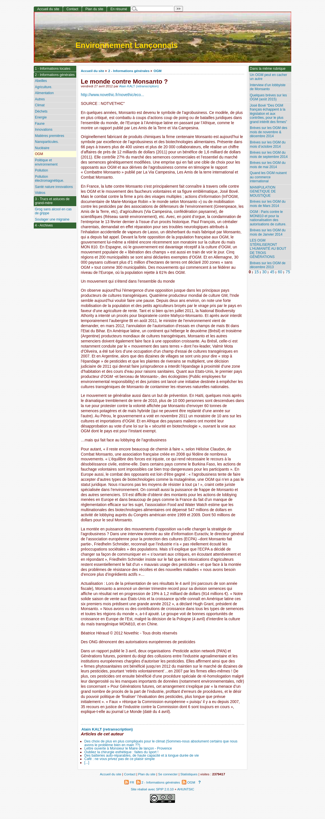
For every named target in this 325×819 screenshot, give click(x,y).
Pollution (41, 170)
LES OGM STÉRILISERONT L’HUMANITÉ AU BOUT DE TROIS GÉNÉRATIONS (268, 248)
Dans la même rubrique (268, 69)
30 (264, 272)
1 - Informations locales (52, 69)
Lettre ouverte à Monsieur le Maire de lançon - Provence (128, 748)
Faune (40, 124)
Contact (72, 9)
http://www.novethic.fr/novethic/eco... (112, 95)
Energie (41, 117)
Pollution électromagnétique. (49, 179)
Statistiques (188, 774)
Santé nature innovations (54, 187)
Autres (40, 99)
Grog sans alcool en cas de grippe (53, 211)
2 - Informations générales (128, 71)
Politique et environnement (46, 162)
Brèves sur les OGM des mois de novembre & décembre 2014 (268, 132)
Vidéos (40, 193)
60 (280, 272)
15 (256, 272)
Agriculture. (43, 87)
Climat (40, 105)
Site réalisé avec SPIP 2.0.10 (152, 789)
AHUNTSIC (185, 789)
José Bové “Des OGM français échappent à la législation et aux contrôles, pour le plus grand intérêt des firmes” (268, 113)
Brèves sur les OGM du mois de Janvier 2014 (268, 232)
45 (272, 272)
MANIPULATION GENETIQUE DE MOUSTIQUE (263, 191)
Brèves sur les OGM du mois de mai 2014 (268, 165)
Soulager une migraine (52, 219)
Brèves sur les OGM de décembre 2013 (268, 265)
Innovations (43, 130)
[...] (86, 763)
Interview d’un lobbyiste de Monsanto (268, 87)
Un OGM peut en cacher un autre (268, 77)
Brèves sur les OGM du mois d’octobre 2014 (268, 144)
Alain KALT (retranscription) (139, 86)
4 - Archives (44, 225)
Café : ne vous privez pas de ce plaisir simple (119, 759)
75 (288, 272)
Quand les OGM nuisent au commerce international (268, 177)
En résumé (118, 9)
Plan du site (94, 9)
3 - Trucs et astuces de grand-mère (52, 201)
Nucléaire (42, 148)
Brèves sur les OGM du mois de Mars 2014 (268, 204)
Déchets (41, 111)
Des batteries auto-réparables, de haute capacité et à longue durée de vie (141, 755)
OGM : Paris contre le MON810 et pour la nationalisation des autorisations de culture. (268, 218)
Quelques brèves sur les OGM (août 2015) (268, 97)
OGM (158, 71)
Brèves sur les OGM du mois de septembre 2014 (269, 155)
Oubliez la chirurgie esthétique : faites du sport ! (121, 752)
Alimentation (44, 93)
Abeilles (41, 81)
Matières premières (49, 136)
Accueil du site (92, 71)
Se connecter (168, 774)
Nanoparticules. (47, 142)
